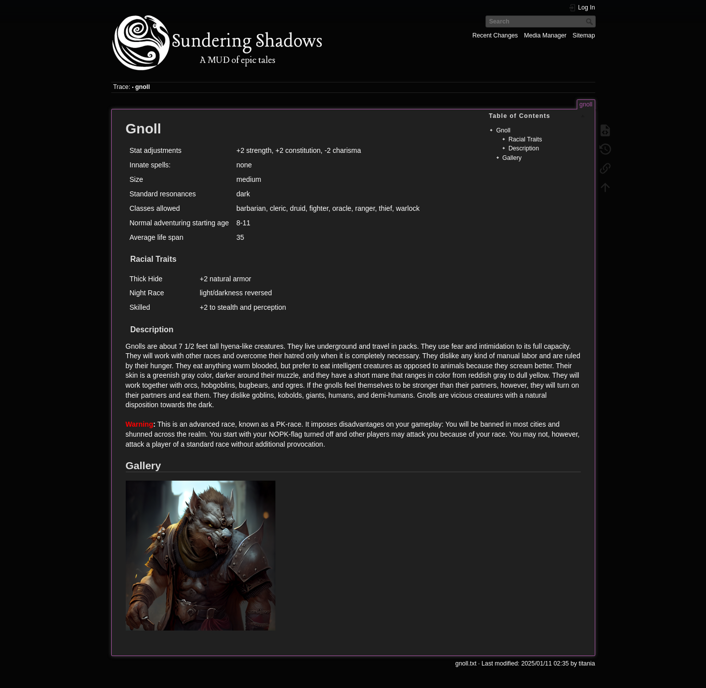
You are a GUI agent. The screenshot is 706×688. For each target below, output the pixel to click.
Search (590, 21)
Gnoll (503, 130)
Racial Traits (525, 139)
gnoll (142, 86)
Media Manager (545, 35)
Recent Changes (495, 35)
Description (523, 148)
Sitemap (584, 35)
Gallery (512, 157)
